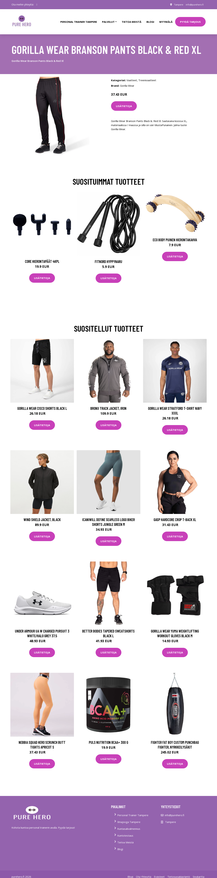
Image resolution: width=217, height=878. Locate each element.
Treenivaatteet (147, 75)
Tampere (176, 4)
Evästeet (159, 872)
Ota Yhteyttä (143, 872)
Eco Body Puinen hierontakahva (175, 235)
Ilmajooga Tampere (128, 817)
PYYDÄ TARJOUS (190, 19)
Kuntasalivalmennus (128, 824)
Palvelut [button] (108, 19)
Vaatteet (132, 75)
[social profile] (37, 4)
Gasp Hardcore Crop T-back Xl (175, 515)
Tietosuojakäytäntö (178, 872)
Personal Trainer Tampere (132, 810)
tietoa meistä (131, 19)
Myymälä (166, 19)
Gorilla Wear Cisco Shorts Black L (42, 403)
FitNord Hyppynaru (108, 256)
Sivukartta (198, 872)
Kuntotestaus (125, 830)
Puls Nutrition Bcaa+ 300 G (108, 737)
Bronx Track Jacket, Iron (108, 403)
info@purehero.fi (194, 4)
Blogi (150, 19)
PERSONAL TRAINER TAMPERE (78, 19)
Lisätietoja (124, 101)
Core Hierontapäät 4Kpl (42, 256)
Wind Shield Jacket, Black (42, 515)
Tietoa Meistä (125, 837)
